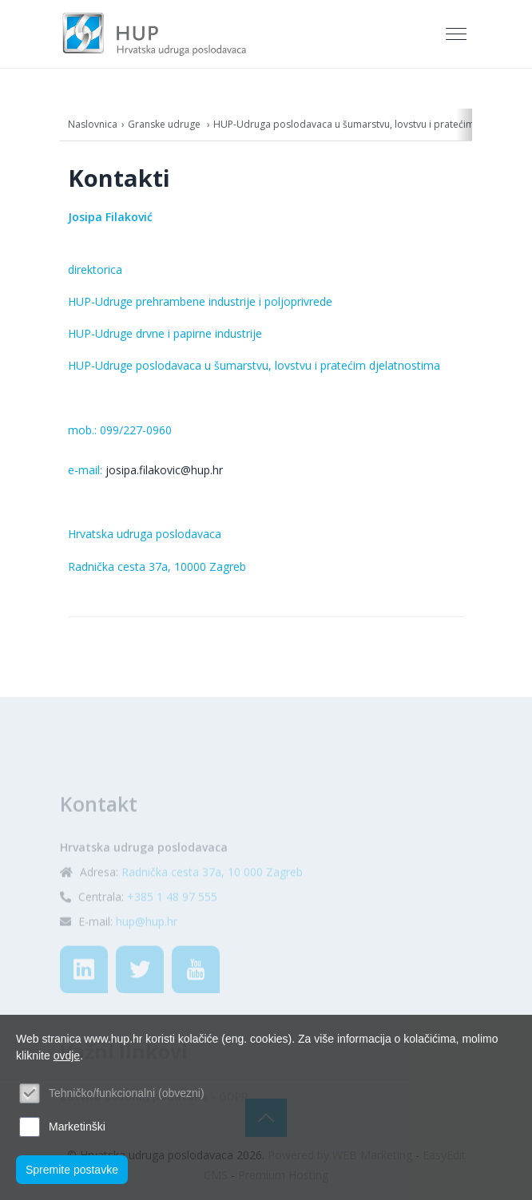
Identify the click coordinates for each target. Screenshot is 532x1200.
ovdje (67, 1055)
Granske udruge (165, 124)
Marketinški (77, 1126)
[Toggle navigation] (458, 34)
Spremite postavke (72, 1169)
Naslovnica (92, 124)
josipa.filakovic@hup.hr (164, 469)
